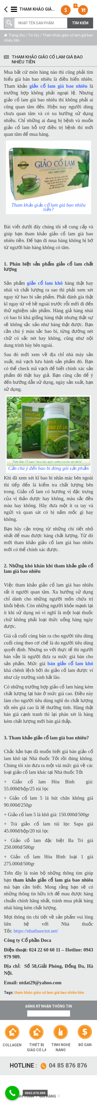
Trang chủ (17, 35)
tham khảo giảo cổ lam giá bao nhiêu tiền (49, 992)
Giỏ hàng (47, 1096)
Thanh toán (22, 1096)
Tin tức (33, 35)
